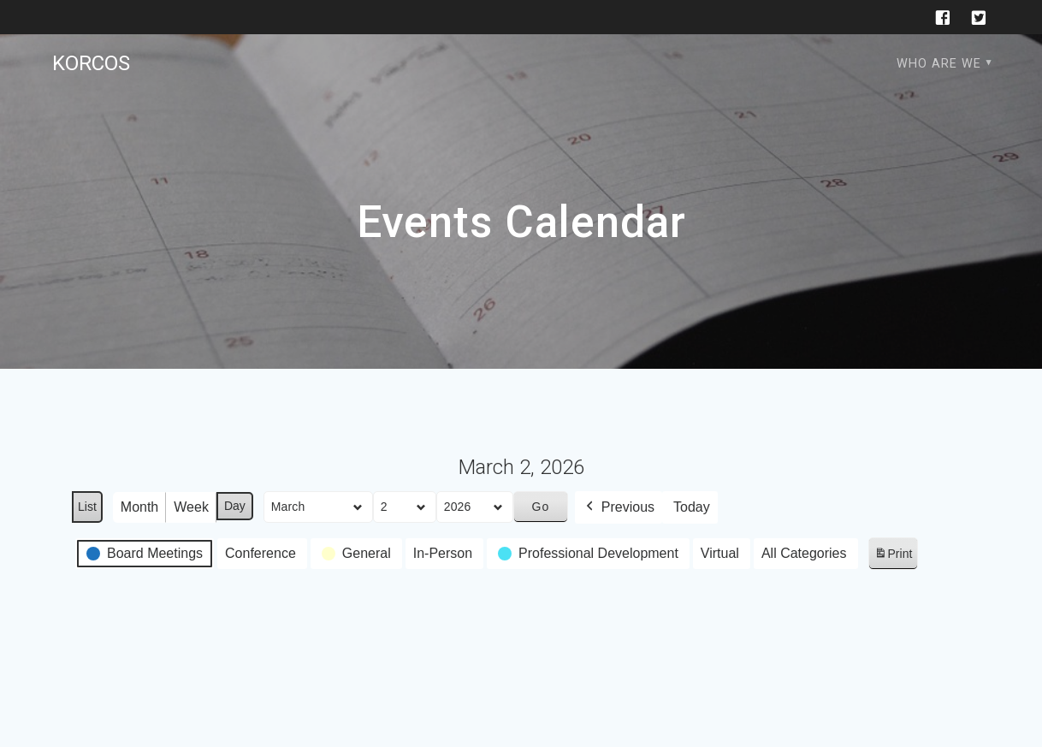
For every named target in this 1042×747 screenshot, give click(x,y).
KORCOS (91, 63)
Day (235, 506)
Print (892, 556)
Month (139, 507)
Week (191, 507)
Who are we (939, 63)
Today (691, 507)
